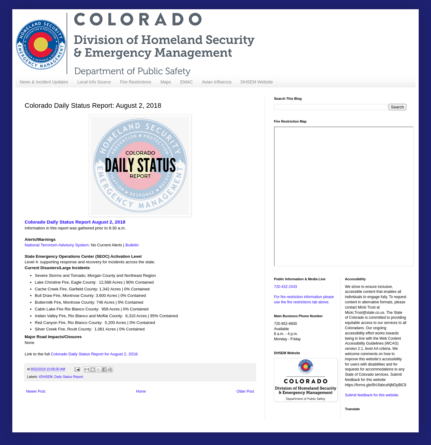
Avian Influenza (216, 81)
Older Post (245, 391)
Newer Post (35, 391)
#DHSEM (46, 376)
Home (141, 391)
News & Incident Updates (44, 81)
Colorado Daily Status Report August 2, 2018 (75, 222)
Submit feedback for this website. (372, 395)
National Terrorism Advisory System (57, 245)
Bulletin (132, 245)
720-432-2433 (285, 287)
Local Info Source (94, 81)
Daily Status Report (68, 376)
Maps (165, 81)
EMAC (186, 81)
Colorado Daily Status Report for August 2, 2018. (95, 354)
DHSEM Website (256, 81)
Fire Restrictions (135, 81)
